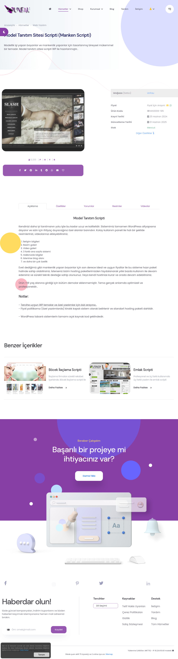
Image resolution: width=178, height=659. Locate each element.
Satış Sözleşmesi (146, 624)
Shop (80, 9)
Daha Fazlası (24, 651)
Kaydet (45, 629)
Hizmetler (63, 9)
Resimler (117, 206)
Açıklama (33, 206)
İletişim (139, 9)
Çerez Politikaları (146, 612)
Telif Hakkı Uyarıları (147, 606)
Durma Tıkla (89, 476)
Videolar (145, 206)
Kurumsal (95, 9)
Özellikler (61, 206)
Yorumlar (89, 206)
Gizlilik (139, 618)
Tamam (41, 655)
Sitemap (109, 656)
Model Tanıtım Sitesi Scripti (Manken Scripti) (43, 35)
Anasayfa (9, 25)
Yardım (124, 9)
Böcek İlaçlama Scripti (65, 370)
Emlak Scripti (143, 370)
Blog (112, 9)
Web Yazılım (39, 25)
